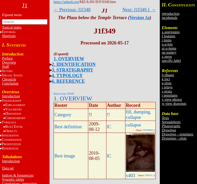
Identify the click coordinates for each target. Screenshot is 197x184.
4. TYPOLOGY (67, 75)
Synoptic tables (13, 179)
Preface (7, 58)
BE (14, 127)
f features (168, 36)
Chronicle (9, 79)
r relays (167, 87)
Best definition (68, 126)
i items (167, 40)
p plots (167, 83)
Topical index (12, 27)
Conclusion (10, 83)
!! (108, 114)
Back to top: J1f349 (64, 93)
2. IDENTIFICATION (74, 64)
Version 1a (140, 17)
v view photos (172, 99)
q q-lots (167, 44)
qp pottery (169, 52)
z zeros (167, 57)
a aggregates (171, 32)
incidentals (170, 18)
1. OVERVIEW (69, 58)
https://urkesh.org (66, 2)
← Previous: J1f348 (72, 9)
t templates (170, 95)
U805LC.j (149, 175)
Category (62, 114)
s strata (167, 91)
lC (109, 126)
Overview (9, 62)
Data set (8, 168)
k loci (166, 79)
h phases (168, 75)
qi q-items (169, 48)
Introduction (11, 96)
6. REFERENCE (68, 81)
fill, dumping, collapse (138, 114)
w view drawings (174, 104)
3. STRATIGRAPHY (72, 70)
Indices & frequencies (18, 175)
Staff (5, 66)
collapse (133, 125)
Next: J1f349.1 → (139, 9)
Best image (64, 155)
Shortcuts (9, 36)
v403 (130, 175)
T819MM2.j (148, 130)
